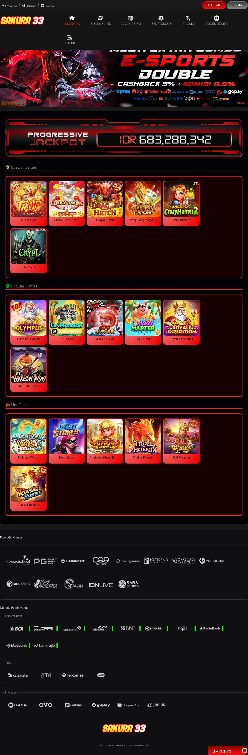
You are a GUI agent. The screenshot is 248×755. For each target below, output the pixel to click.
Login (237, 5)
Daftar (214, 5)
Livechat (47, 5)
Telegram (29, 5)
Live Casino (131, 20)
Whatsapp (9, 5)
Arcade (188, 20)
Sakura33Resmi (115, 745)
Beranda (72, 20)
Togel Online (217, 20)
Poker (70, 40)
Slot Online (101, 20)
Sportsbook (162, 20)
